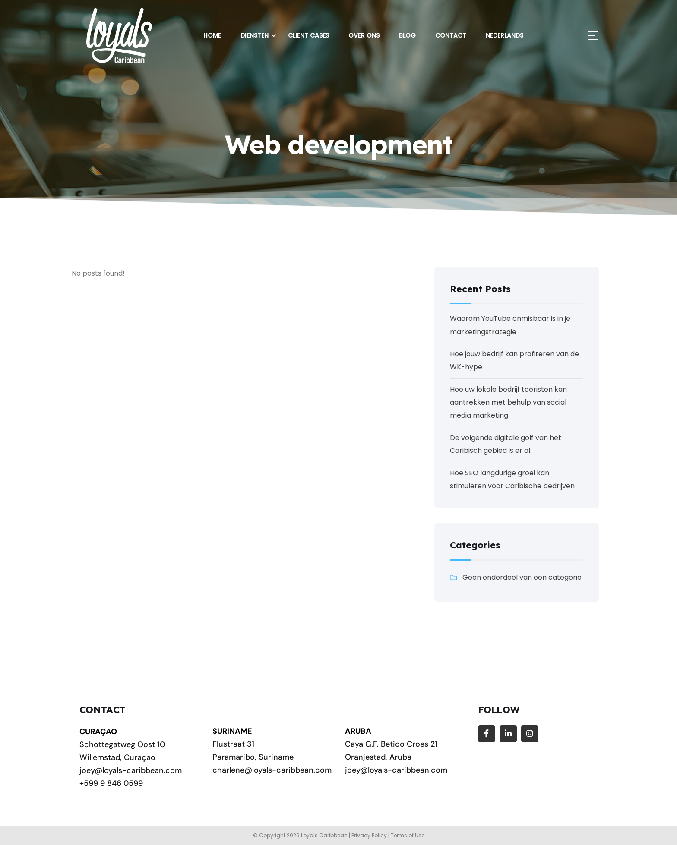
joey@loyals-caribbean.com (130, 770)
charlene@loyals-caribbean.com (272, 770)
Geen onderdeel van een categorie (522, 577)
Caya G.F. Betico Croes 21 (391, 744)
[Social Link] (486, 733)
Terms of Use (407, 835)
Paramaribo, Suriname (253, 757)
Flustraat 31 (233, 744)
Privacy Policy (369, 835)
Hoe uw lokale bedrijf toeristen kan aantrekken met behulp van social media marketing (508, 402)
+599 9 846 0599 (111, 783)
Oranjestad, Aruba (378, 757)
